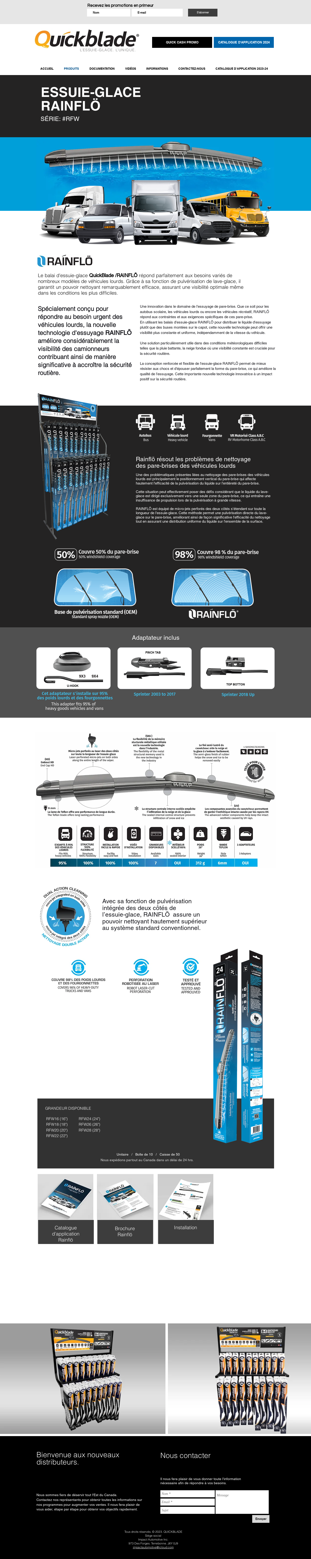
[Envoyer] (260, 1519)
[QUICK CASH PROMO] (182, 42)
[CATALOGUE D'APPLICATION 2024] (244, 42)
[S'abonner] (202, 13)
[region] (65, 1218)
